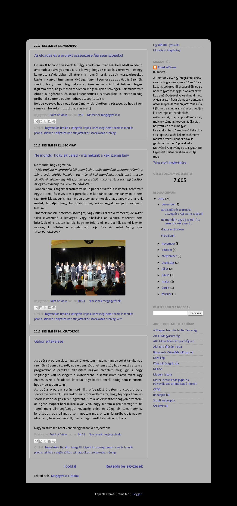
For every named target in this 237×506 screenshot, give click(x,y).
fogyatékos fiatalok (57, 128)
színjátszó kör (63, 133)
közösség (98, 128)
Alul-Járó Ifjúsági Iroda (167, 346)
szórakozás (97, 133)
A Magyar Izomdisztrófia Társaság (174, 330)
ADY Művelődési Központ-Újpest (173, 341)
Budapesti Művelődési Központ (173, 352)
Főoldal (69, 466)
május (166, 281)
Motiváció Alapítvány (166, 50)
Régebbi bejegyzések (124, 466)
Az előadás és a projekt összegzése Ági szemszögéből (78, 55)
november (169, 243)
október (167, 249)
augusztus (168, 262)
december (169, 204)
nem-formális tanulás (120, 128)
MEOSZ (157, 369)
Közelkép (159, 358)
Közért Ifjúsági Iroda (166, 363)
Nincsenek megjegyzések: (103, 115)
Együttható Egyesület (166, 45)
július (165, 268)
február (167, 294)
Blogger (136, 494)
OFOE (156, 389)
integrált (76, 128)
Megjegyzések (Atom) (65, 476)
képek (87, 128)
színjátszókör (81, 133)
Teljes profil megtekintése (169, 162)
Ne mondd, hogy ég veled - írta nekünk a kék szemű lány (81, 155)
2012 (161, 199)
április (166, 287)
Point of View (167, 67)
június (166, 275)
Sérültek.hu (160, 406)
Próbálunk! (168, 235)
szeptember (170, 256)
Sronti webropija (164, 400)
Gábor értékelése (48, 341)
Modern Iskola (162, 374)
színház (48, 133)
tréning (110, 133)
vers (119, 319)
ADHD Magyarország (166, 336)
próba (38, 133)
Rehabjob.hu (161, 395)
